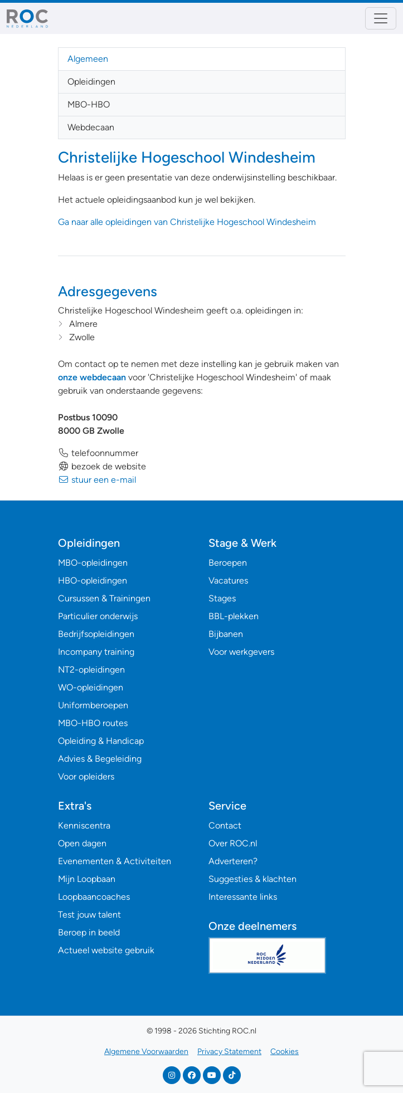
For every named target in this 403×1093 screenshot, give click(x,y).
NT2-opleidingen (91, 669)
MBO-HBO (88, 104)
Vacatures (228, 580)
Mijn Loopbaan (86, 879)
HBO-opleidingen (92, 580)
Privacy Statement (229, 1051)
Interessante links (242, 896)
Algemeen (87, 58)
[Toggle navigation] (380, 18)
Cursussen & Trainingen (104, 598)
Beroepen (227, 562)
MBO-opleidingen (93, 562)
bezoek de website (102, 466)
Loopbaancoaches (94, 896)
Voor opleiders (86, 776)
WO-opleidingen (90, 687)
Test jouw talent (89, 914)
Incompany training (96, 651)
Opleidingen (91, 81)
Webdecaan (90, 127)
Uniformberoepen (93, 705)
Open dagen (82, 843)
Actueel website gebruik (106, 950)
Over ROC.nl (232, 843)
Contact (224, 825)
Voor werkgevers (241, 651)
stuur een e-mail (97, 479)
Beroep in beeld (89, 932)
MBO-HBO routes (93, 723)
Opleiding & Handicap (101, 741)
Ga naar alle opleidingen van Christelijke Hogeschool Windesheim (187, 222)
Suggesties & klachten (252, 879)
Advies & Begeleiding (100, 758)
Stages (222, 598)
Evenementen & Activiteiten (114, 861)
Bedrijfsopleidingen (96, 634)
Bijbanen (225, 634)
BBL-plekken (233, 616)
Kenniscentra (84, 825)
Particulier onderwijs (98, 616)
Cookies (284, 1051)
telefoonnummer (98, 453)
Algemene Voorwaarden (146, 1051)
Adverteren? (233, 861)
